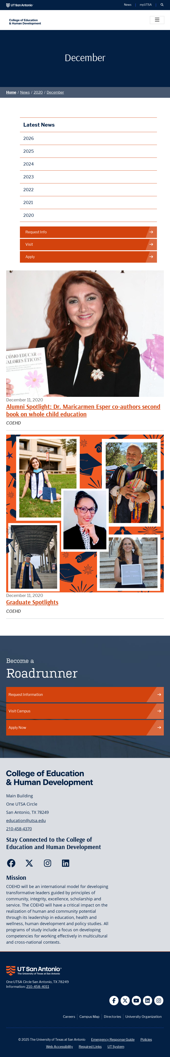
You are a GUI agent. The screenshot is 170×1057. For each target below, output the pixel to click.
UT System (116, 1047)
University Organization (143, 1017)
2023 (28, 176)
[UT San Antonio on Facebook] (114, 1000)
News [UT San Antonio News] (127, 4)
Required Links (90, 1047)
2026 (28, 138)
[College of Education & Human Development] (55, 20)
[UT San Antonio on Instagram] (159, 1000)
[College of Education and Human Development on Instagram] (48, 864)
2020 (38, 92)
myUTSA (146, 4)
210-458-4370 (19, 828)
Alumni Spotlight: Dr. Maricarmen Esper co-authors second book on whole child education (83, 410)
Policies (146, 1039)
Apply (89, 257)
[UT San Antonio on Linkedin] (147, 1000)
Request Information (85, 694)
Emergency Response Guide (113, 1039)
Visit (89, 244)
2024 (28, 164)
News (25, 92)
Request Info (89, 232)
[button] (162, 5)
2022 (28, 189)
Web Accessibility (59, 1047)
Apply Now (85, 727)
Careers (69, 1017)
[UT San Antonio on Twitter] (125, 1000)
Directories (112, 1017)
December (55, 92)
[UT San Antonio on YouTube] (136, 1000)
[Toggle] (157, 20)
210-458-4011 (37, 987)
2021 (28, 202)
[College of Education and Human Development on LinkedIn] (67, 864)
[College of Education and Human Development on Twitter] (30, 864)
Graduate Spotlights (32, 602)
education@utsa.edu (26, 820)
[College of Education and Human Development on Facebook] (12, 864)
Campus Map (89, 1017)
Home (11, 92)
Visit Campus (85, 711)
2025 (28, 151)
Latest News (39, 125)
